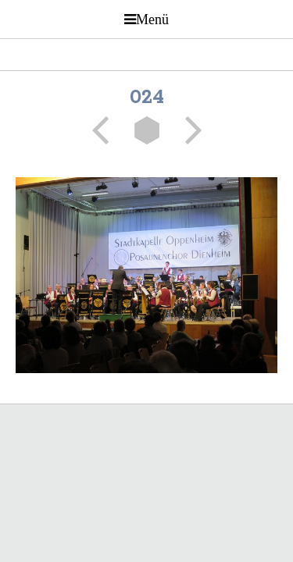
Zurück (105, 130)
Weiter (188, 130)
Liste (147, 130)
